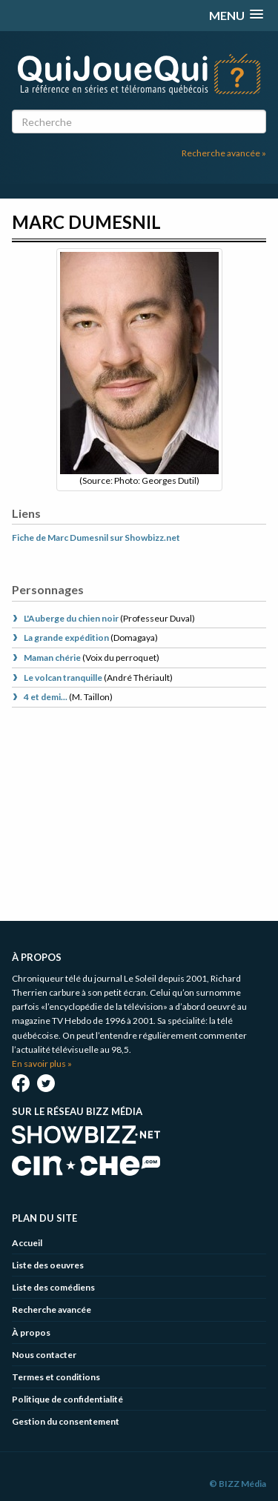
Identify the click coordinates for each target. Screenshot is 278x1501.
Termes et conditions (56, 1376)
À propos (31, 1332)
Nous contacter (44, 1354)
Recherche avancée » (224, 153)
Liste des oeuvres (48, 1265)
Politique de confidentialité (67, 1399)
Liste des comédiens (53, 1287)
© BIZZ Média (237, 1483)
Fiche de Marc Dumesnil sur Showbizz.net (96, 537)
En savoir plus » (42, 1063)
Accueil (27, 1242)
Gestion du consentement (65, 1421)
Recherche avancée (51, 1309)
